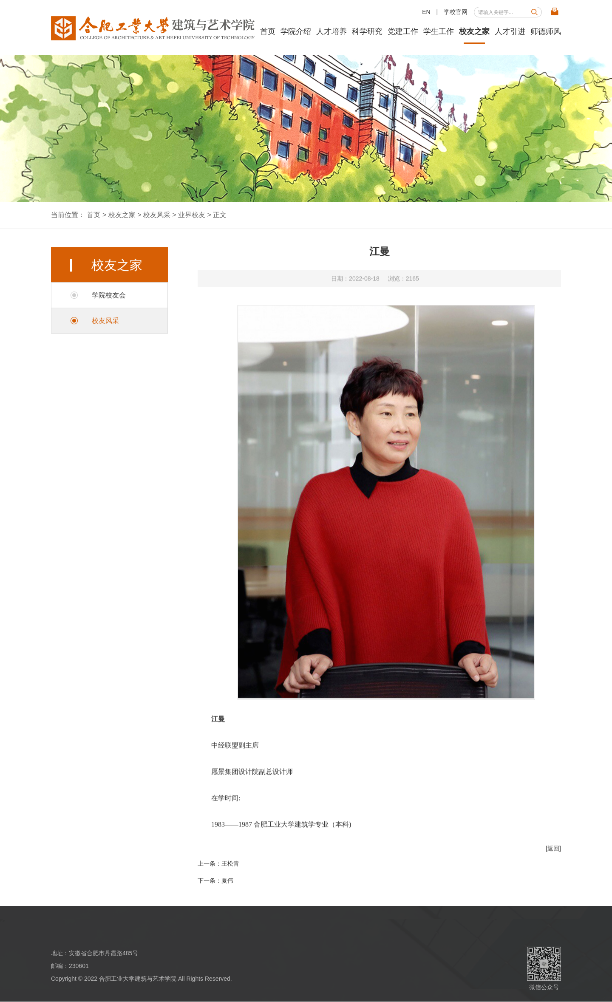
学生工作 (438, 31)
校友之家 (474, 31)
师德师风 (545, 31)
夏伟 (227, 880)
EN (426, 11)
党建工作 (403, 31)
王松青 (230, 863)
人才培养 (331, 31)
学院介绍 (295, 31)
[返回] (553, 861)
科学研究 (367, 31)
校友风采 (156, 214)
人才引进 (510, 31)
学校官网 (456, 11)
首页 (267, 31)
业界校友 (191, 214)
